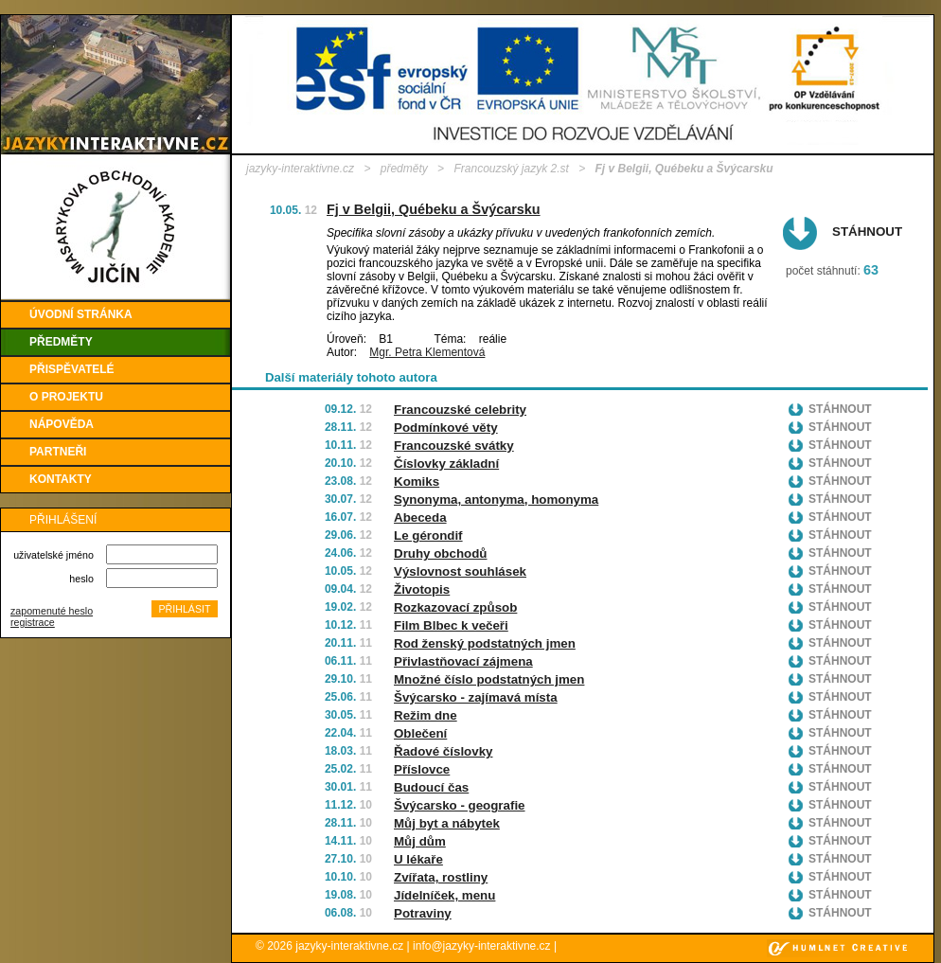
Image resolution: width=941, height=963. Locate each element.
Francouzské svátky (454, 445)
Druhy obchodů (440, 553)
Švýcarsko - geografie (459, 805)
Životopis (422, 589)
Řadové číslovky (443, 751)
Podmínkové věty (446, 427)
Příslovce (422, 769)
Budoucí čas (431, 787)
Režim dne (425, 715)
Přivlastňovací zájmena (463, 661)
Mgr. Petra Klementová (427, 352)
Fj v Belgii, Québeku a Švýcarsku (434, 209)
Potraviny (423, 913)
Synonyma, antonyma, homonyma (496, 499)
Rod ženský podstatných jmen (485, 643)
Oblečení (420, 733)
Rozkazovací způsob (455, 607)
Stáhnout (867, 231)
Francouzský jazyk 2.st (510, 168)
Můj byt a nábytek (447, 823)
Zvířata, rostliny (441, 877)
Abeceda (420, 517)
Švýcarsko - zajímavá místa (476, 697)
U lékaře (418, 859)
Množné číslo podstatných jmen (489, 679)
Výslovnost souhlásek (460, 571)
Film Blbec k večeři (451, 625)
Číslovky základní (446, 463)
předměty (404, 168)
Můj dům (420, 841)
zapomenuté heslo (51, 610)
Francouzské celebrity (460, 409)
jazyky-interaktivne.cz (300, 168)
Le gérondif (428, 535)
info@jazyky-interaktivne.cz (482, 946)
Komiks (416, 481)
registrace (32, 622)
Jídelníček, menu (444, 895)
